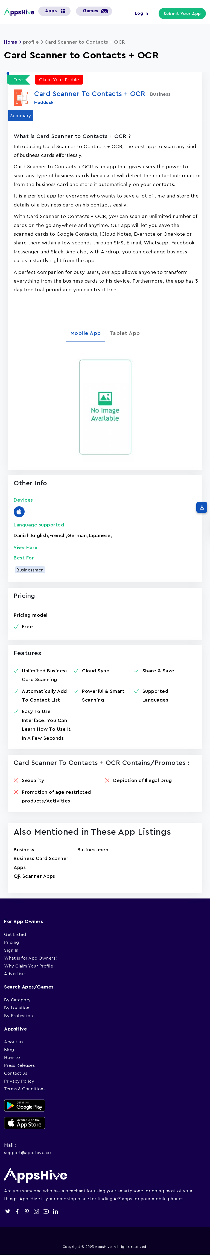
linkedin (55, 1211)
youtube (45, 1211)
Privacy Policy (19, 1080)
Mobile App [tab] (85, 333)
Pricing (11, 942)
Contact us (15, 1073)
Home (11, 42)
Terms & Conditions (24, 1088)
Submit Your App (183, 13)
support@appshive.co (27, 1152)
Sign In (11, 950)
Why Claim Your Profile (28, 965)
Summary (21, 115)
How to (12, 1057)
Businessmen (30, 569)
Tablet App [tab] (125, 333)
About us (13, 1041)
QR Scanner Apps (34, 875)
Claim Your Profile (60, 79)
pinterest (26, 1211)
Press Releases (19, 1065)
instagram (36, 1211)
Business (24, 849)
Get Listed (15, 934)
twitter (7, 1211)
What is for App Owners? (30, 957)
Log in (143, 13)
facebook (17, 1211)
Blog (9, 1049)
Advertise (14, 973)
